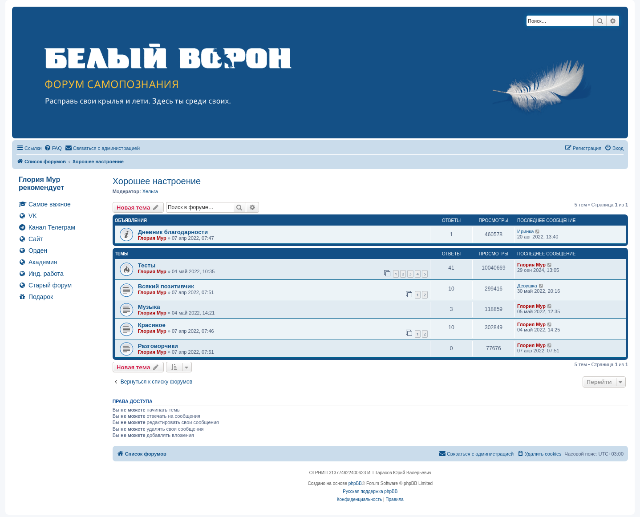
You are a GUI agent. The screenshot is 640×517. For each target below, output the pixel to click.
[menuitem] (53, 148)
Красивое (152, 325)
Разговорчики (158, 346)
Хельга (150, 191)
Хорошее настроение (157, 181)
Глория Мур (152, 238)
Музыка (149, 306)
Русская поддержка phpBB (370, 491)
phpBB (355, 483)
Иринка (525, 231)
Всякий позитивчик (166, 286)
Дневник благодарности (173, 232)
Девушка (527, 285)
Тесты (147, 265)
